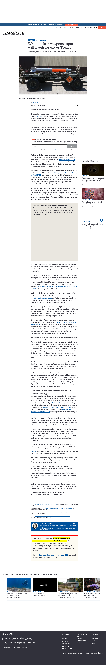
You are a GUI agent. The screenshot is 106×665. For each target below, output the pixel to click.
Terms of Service (93, 653)
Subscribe (64, 638)
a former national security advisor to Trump (57, 407)
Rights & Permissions (81, 640)
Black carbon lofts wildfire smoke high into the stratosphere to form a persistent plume (52, 515)
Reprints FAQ (57, 494)
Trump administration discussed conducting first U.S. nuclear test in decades (56, 508)
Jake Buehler (10, 597)
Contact (79, 644)
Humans (68, 33)
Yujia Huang (85, 229)
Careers (93, 643)
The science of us (38, 593)
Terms (50, 149)
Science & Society (41, 40)
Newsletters (79, 638)
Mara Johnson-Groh (87, 184)
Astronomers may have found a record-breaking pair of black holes (93, 180)
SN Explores (79, 27)
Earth (83, 33)
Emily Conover (37, 103)
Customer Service (66, 643)
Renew (63, 640)
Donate (102, 27)
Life (76, 33)
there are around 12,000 (67, 159)
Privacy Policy (55, 149)
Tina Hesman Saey (86, 206)
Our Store (88, 27)
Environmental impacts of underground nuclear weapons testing (54, 512)
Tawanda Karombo (64, 597)
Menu (65, 27)
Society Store (94, 640)
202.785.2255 (86, 653)
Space (101, 33)
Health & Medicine (87, 199)
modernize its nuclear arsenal (42, 298)
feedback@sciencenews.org (42, 494)
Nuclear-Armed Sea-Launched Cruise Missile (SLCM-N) (46, 504)
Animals (9, 591)
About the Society (95, 638)
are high (39, 116)
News (31, 40)
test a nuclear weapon (59, 403)
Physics (92, 33)
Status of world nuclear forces (45, 501)
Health (59, 33)
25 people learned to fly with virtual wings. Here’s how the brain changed (92, 226)
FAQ (78, 636)
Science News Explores (8, 647)
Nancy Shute (36, 595)
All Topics (50, 33)
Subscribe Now (71, 24)
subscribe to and (53, 555)
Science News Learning (23, 647)
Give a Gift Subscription (67, 641)
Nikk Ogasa (87, 597)
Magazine (58, 27)
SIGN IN (95, 27)
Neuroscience (86, 221)
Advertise (79, 642)
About (71, 27)
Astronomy (85, 175)
